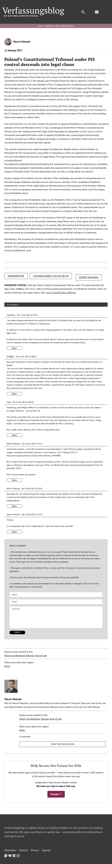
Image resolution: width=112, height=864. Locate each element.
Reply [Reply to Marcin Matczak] (14, 506)
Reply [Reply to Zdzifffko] (14, 393)
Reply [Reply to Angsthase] (14, 348)
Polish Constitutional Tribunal (19, 655)
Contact (23, 850)
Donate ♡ (56, 794)
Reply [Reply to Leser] (14, 435)
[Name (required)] (56, 594)
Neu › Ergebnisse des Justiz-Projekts (56, 25)
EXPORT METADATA (88, 277)
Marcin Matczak (21, 41)
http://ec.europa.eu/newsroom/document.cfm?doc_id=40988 (33, 455)
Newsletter (10, 850)
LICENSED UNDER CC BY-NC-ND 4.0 (51, 275)
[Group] (33, 8)
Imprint (46, 850)
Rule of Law (41, 655)
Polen (7, 666)
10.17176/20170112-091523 (61, 292)
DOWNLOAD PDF (16, 275)
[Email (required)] (56, 601)
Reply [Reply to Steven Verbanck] (14, 480)
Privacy (35, 850)
